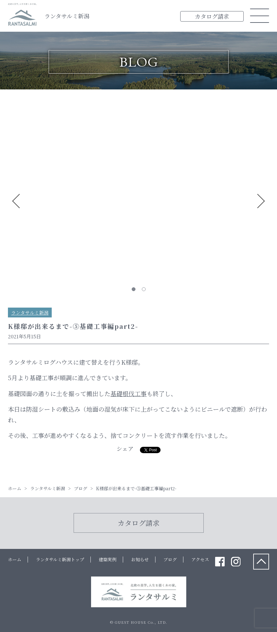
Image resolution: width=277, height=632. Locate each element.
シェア (125, 448)
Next (261, 201)
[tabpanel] (138, 110)
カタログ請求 (212, 16)
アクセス (200, 559)
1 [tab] (133, 289)
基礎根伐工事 (128, 393)
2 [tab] (144, 289)
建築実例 (107, 559)
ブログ (170, 559)
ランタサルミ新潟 (66, 16)
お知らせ (140, 559)
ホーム (14, 559)
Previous (16, 201)
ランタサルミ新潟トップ (60, 559)
